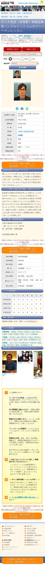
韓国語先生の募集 (32, 542)
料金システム (8, 531)
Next (40, 353)
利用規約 (7, 545)
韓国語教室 (4, 13)
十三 (27, 334)
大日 (11, 343)
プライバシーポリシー (11, 547)
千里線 (4, 337)
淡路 (10, 334)
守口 (16, 343)
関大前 (37, 337)
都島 (17, 345)
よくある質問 (31, 531)
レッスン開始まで (9, 533)
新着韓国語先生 (31, 533)
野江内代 (10, 345)
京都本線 (5, 332)
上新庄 (4, 334)
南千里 (23, 337)
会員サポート (31, 537)
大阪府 (19, 13)
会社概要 (7, 542)
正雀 (33, 332)
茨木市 (20, 332)
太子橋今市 (24, 343)
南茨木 (27, 332)
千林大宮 (33, 343)
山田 (18, 337)
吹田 (9, 339)
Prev (4, 353)
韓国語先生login (33, 3)
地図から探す (31, 49)
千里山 (30, 337)
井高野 (26, 16)
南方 (22, 334)
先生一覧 (12, 13)
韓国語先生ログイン (33, 545)
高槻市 (13, 332)
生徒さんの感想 (31, 528)
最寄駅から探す (12, 49)
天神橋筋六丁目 (35, 339)
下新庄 (14, 339)
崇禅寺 (16, 334)
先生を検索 (22, 67)
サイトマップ (8, 549)
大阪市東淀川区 (27, 13)
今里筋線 (19, 16)
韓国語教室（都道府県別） (35, 535)
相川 (38, 332)
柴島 (26, 339)
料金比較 (7, 535)
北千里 (12, 337)
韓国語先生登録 (23, 3)
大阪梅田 (34, 334)
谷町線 (4, 343)
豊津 (4, 339)
